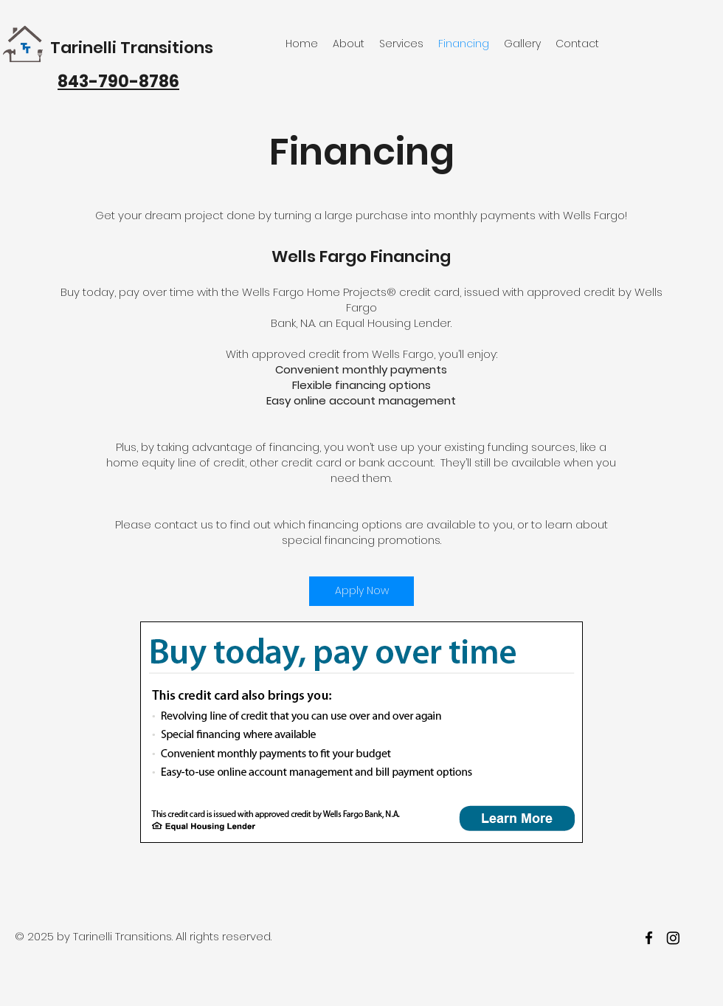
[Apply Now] (361, 591)
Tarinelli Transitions (131, 47)
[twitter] (673, 937)
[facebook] (648, 937)
